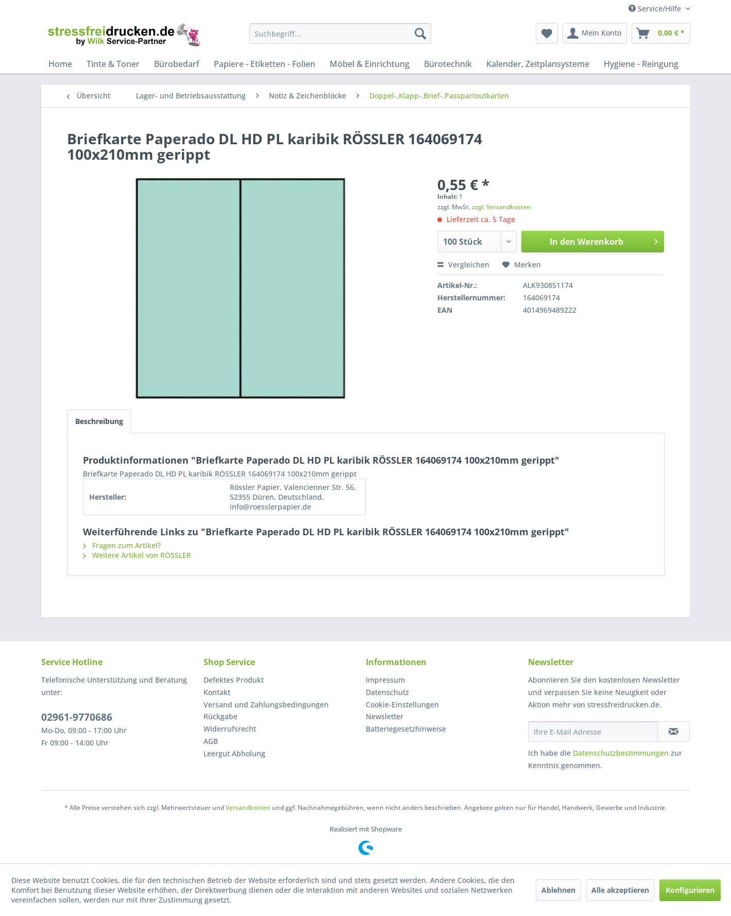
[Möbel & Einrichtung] (369, 64)
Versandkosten (248, 807)
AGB (210, 741)
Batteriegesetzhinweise (406, 729)
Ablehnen (558, 890)
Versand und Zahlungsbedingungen (266, 704)
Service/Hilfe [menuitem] (655, 8)
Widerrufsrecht (229, 729)
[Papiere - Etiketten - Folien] (264, 64)
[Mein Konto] (595, 33)
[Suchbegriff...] (340, 33)
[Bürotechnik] (448, 64)
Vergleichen (463, 264)
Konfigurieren (690, 890)
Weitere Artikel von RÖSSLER (137, 555)
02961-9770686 (76, 717)
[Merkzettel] (547, 33)
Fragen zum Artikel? (122, 545)
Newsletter (384, 716)
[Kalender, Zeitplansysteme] (538, 64)
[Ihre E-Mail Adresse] (593, 731)
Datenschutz (387, 692)
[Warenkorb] (661, 33)
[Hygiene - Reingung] (641, 64)
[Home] (60, 64)
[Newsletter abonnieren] (673, 731)
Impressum (385, 680)
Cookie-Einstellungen (402, 704)
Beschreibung (99, 421)
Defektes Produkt (233, 680)
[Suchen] (420, 33)
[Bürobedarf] (177, 64)
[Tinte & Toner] (113, 64)
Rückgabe (220, 716)
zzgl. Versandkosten (501, 206)
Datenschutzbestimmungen (621, 753)
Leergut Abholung (234, 753)
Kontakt (216, 692)
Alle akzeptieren (620, 890)
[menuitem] (340, 33)
